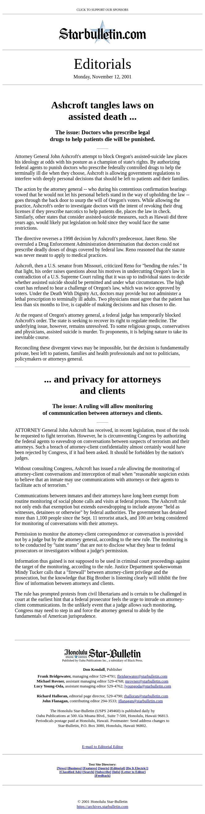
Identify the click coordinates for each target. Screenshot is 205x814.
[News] (62, 768)
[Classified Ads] (70, 772)
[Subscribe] (103, 772)
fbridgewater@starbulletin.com (142, 676)
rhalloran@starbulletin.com (146, 696)
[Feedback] (102, 775)
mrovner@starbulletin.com (146, 681)
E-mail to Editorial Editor (102, 746)
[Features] (89, 768)
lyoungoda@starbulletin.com (147, 686)
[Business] (74, 768)
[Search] (88, 772)
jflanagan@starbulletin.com (140, 701)
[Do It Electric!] (137, 768)
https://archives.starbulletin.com (102, 806)
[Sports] (103, 768)
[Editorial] (117, 768)
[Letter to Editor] (133, 772)
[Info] (116, 772)
